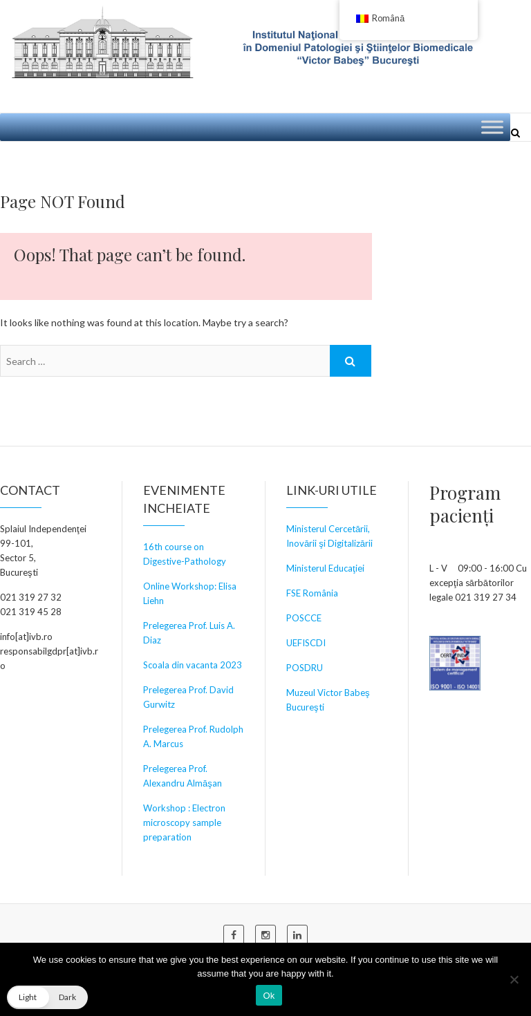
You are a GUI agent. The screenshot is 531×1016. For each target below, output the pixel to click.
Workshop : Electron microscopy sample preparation (184, 822)
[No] (514, 979)
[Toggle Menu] (492, 126)
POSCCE (304, 617)
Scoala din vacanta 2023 (192, 664)
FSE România (312, 593)
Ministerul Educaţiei (325, 568)
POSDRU (304, 667)
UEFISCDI (306, 642)
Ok (268, 995)
